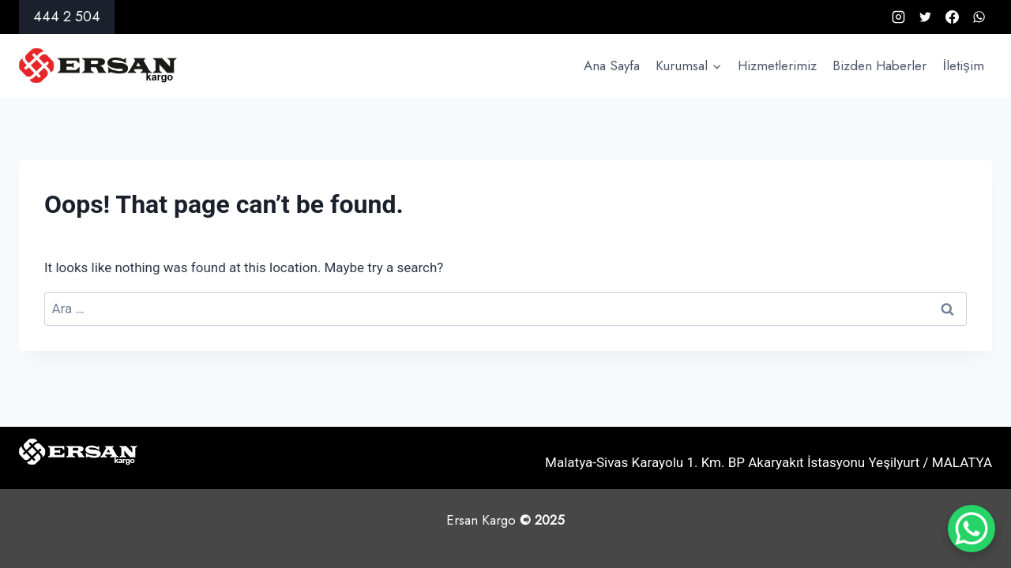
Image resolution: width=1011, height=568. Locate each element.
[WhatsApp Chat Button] (971, 528)
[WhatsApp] (978, 17)
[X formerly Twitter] (924, 17)
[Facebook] (951, 17)
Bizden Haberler (879, 65)
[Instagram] (898, 17)
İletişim (963, 65)
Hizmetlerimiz (777, 65)
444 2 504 (66, 16)
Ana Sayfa (612, 65)
